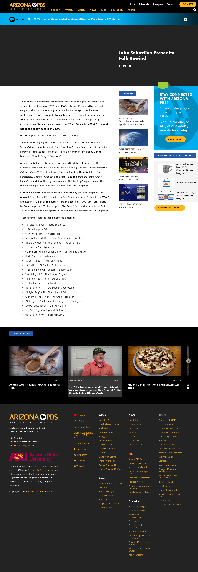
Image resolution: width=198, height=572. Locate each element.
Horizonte (133, 428)
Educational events (137, 510)
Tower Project (165, 500)
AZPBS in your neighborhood (135, 516)
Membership (164, 486)
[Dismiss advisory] (185, 19)
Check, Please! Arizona (109, 424)
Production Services (167, 444)
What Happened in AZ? (109, 432)
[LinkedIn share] (126, 65)
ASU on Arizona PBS (107, 465)
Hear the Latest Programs (110, 483)
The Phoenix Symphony (109, 491)
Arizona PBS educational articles (139, 543)
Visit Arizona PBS (166, 457)
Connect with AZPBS (167, 420)
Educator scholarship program (138, 526)
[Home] (27, 6)
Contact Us (163, 461)
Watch (102, 414)
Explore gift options (167, 465)
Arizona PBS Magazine (168, 428)
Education (134, 501)
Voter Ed (132, 436)
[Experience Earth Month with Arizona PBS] (133, 131)
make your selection (170, 208)
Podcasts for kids (136, 482)
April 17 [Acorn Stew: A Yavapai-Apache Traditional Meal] (125, 118)
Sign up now (175, 139)
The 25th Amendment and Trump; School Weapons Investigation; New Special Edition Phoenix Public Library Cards (95, 390)
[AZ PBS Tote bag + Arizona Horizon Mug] (166, 190)
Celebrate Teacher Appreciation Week (128, 178)
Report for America (137, 531)
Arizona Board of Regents (40, 491)
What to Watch (105, 420)
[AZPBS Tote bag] (166, 177)
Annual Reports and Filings (170, 453)
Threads (79, 466)
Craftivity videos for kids (139, 478)
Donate (79, 415)
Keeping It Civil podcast (109, 503)
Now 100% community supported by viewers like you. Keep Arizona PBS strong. (74, 19)
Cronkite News (135, 440)
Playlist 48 (103, 453)
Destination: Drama (107, 457)
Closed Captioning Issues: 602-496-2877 (83, 435)
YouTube (80, 460)
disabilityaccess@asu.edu (22, 445)
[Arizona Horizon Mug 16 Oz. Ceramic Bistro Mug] (166, 163)
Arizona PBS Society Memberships (167, 470)
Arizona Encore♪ (106, 495)
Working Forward (107, 448)
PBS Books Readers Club (169, 448)
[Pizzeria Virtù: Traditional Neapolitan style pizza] (154, 347)
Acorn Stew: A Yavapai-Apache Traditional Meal (132, 123)
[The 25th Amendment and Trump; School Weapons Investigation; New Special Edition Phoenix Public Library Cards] (95, 347)
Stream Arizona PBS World (110, 469)
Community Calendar (168, 436)
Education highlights (137, 506)
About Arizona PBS (167, 424)
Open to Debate (106, 444)
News (132, 414)
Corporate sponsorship (169, 490)
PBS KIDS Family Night (138, 467)
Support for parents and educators (139, 536)
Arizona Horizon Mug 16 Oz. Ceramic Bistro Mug (185, 169)
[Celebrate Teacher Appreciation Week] (133, 158)
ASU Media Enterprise (39, 470)
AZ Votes (132, 432)
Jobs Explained (105, 440)
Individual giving (166, 482)
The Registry (134, 521)
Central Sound (105, 487)
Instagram (80, 454)
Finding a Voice (105, 507)
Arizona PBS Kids (136, 459)
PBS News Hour (136, 444)
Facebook (80, 448)
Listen (102, 477)
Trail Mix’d (103, 428)
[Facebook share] (121, 65)
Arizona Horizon (136, 424)
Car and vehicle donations (170, 504)
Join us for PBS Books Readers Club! (130, 205)
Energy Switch (105, 436)
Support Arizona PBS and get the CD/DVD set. (54, 135)
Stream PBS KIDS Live (138, 463)
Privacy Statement (83, 443)
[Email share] (131, 65)
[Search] (194, 10)
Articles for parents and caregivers (139, 487)
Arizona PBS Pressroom (169, 432)
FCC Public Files (82, 421)
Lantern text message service (138, 472)
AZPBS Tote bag (186, 182)
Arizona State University (46, 466)
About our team (136, 555)
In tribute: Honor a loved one (169, 495)
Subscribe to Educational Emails (139, 549)
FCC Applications (82, 426)
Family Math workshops (139, 492)
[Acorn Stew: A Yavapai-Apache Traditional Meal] (133, 100)
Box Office (163, 440)
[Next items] (188, 360)
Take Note (103, 499)
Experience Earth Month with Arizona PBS (132, 150)
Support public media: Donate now (168, 476)
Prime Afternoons (107, 461)
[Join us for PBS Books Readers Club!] (133, 186)
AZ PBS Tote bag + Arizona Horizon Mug (186, 195)
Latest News (134, 420)
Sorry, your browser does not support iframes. (59, 64)
